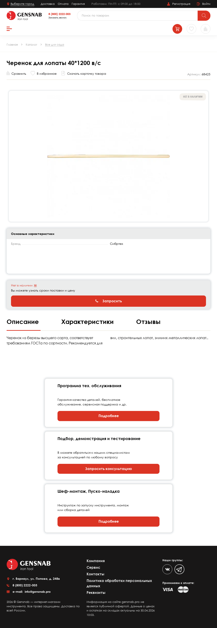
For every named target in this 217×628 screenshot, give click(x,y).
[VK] (167, 569)
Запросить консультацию (108, 468)
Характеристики (88, 321)
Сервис (93, 567)
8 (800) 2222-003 (59, 13)
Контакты (95, 574)
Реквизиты (96, 592)
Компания (96, 561)
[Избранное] (191, 29)
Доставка (48, 4)
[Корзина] (177, 29)
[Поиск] (204, 16)
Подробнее (108, 416)
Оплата (63, 4)
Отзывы (148, 321)
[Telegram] (179, 569)
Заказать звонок (57, 17)
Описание (24, 321)
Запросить (108, 301)
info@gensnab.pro (37, 591)
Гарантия (78, 4)
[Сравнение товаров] (205, 29)
